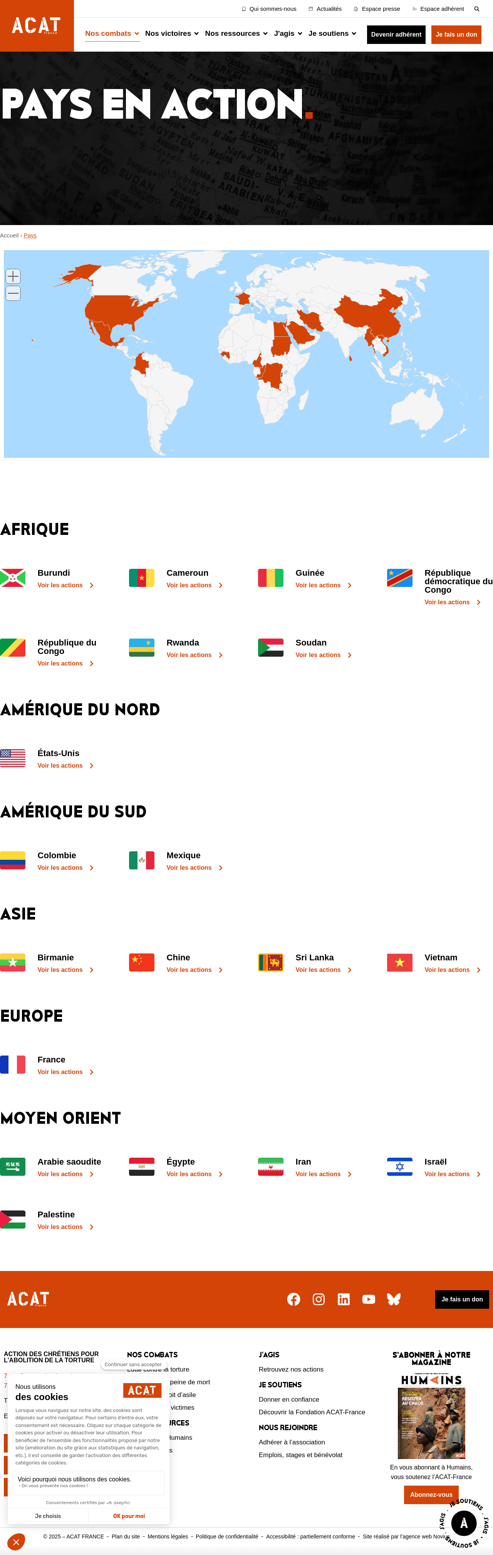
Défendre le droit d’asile (161, 1395)
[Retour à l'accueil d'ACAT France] (37, 26)
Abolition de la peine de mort (168, 1382)
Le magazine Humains (159, 1437)
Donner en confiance (289, 1399)
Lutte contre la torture (158, 1369)
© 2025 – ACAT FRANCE (73, 1536)
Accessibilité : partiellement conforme (310, 1536)
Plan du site (126, 1536)
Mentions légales (168, 1536)
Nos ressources (150, 1450)
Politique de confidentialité (227, 1536)
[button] (476, 8)
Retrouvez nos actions (291, 1369)
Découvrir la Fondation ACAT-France (312, 1412)
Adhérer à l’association (292, 1442)
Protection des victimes (161, 1407)
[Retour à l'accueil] (29, 1299)
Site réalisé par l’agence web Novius (406, 1536)
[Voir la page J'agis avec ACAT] (464, 1550)
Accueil (9, 235)
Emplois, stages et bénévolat (300, 1455)
